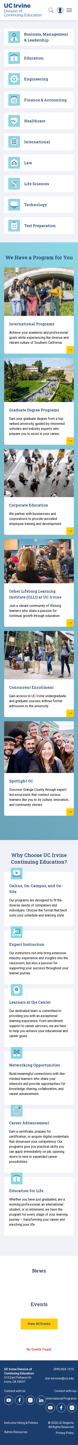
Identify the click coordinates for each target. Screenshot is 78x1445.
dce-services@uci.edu (59, 1378)
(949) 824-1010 (63, 1369)
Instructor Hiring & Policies (21, 1422)
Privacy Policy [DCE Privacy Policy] (65, 1433)
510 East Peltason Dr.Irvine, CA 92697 (18, 1379)
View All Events (39, 1324)
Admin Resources (15, 1432)
